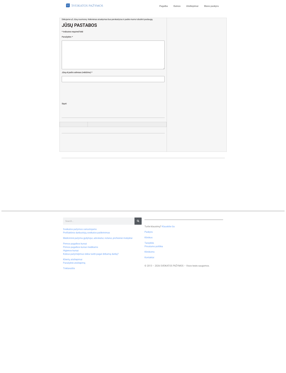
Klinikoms (150, 251)
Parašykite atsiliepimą (74, 263)
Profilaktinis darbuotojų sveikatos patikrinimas (86, 232)
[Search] (138, 221)
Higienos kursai (71, 250)
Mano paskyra (211, 6)
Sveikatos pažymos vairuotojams (80, 229)
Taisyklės (149, 243)
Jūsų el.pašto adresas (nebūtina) (77, 73)
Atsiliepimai (192, 6)
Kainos (177, 6)
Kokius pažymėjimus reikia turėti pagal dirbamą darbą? (91, 254)
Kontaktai (149, 257)
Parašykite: (67, 37)
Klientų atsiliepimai (72, 259)
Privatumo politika (154, 246)
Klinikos (149, 237)
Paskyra (149, 232)
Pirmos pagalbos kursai (75, 243)
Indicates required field (72, 32)
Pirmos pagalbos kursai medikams (80, 247)
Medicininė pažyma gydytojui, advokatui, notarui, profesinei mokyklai (97, 238)
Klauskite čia (168, 226)
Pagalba (163, 6)
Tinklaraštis (69, 268)
